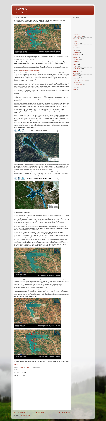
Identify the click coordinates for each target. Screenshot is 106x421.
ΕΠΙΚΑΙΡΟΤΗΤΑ (76, 52)
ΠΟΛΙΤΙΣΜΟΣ (76, 77)
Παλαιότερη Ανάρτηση (63, 412)
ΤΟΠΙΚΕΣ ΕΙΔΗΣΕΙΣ (77, 84)
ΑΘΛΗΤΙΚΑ (75, 34)
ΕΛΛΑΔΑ (19, 369)
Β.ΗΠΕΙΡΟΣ (75, 41)
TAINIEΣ (75, 89)
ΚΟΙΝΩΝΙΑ (75, 61)
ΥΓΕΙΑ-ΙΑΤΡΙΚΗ (76, 85)
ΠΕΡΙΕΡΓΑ (75, 73)
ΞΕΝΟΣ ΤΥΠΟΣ (76, 68)
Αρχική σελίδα (40, 412)
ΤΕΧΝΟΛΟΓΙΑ (76, 82)
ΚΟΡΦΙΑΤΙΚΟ (76, 63)
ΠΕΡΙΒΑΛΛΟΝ (76, 71)
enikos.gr (16, 364)
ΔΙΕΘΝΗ (75, 47)
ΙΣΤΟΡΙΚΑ (75, 57)
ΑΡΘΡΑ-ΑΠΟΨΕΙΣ (77, 38)
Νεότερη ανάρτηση (19, 412)
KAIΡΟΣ (75, 87)
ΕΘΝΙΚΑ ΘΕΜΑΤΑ (77, 48)
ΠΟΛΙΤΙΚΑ (75, 75)
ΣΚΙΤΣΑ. (75, 78)
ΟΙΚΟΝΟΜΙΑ (76, 70)
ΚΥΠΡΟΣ (75, 66)
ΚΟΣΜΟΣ (75, 64)
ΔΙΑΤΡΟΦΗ (75, 45)
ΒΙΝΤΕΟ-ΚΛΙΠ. (76, 43)
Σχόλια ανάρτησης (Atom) (25, 415)
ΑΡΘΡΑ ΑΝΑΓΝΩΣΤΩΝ (78, 36)
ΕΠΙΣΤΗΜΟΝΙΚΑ (76, 54)
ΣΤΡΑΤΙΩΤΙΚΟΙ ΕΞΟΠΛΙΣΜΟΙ (79, 80)
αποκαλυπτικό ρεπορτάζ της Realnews (29, 70)
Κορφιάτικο (20, 8)
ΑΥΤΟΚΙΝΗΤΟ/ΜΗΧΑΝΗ (78, 40)
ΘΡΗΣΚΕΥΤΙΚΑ (76, 56)
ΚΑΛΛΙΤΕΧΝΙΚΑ (76, 59)
